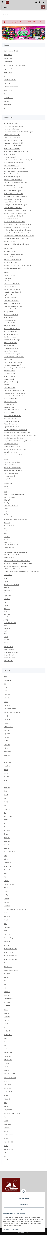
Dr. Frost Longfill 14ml (11, 314)
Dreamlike (7, 787)
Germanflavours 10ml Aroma (13, 470)
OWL (5, 981)
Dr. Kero (6, 780)
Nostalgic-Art (8, 966)
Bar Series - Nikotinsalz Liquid (13, 140)
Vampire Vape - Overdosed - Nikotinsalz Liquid (19, 236)
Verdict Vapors (8, 1135)
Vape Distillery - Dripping (12, 446)
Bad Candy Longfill (10, 286)
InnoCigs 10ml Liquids (11, 257)
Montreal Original (9, 938)
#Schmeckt (7, 680)
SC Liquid (7, 1031)
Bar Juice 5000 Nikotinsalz (12, 137)
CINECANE (7, 741)
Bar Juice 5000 (8, 726)
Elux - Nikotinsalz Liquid (11, 165)
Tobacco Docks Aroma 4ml (12, 415)
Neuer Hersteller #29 (10, 952)
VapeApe (6, 1117)
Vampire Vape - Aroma (11, 479)
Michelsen (7, 927)
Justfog (6, 514)
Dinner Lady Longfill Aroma (12, 309)
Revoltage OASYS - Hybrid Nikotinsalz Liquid (18, 210)
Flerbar (6, 834)
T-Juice (6, 1067)
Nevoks (6, 963)
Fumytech (7, 837)
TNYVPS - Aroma (9, 413)
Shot (5, 1038)
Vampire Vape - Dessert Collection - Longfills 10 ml (20, 435)
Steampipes (7, 593)
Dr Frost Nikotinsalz (10, 157)
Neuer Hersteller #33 (10, 956)
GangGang (7, 841)
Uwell (5, 534)
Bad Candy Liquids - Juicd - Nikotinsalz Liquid (18, 132)
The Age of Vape (9, 407)
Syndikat (6, 1063)
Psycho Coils (8, 628)
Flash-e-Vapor (8, 816)
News (5, 108)
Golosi (6, 859)
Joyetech (6, 511)
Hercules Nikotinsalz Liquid (12, 174)
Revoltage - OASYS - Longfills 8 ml (14, 393)
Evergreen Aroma (9, 326)
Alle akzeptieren (24, 1198)
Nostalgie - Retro (9, 655)
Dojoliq (6, 769)
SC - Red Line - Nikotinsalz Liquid (14, 221)
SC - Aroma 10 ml (9, 476)
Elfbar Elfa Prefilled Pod (11, 555)
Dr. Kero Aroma (9, 317)
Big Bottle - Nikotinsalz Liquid (13, 143)
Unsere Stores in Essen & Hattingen (15, 65)
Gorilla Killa (7, 863)
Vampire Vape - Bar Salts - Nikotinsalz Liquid (18, 233)
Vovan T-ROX (8, 542)
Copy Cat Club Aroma (10, 298)
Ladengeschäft (8, 97)
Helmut (6, 873)
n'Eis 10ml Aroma (9, 373)
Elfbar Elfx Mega (9, 558)
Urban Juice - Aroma (10, 424)
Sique (5, 1045)
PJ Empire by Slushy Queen (12, 382)
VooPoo (6, 539)
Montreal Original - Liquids (12, 260)
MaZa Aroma (8, 359)
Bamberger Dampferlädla (12, 289)
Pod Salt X (7, 1002)
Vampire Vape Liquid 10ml (12, 268)
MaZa (5, 923)
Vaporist (6, 1131)
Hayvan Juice (8, 866)
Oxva (5, 625)
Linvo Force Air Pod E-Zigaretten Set (15, 520)
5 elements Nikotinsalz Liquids (13, 126)
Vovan (5, 1145)
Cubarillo (7, 744)
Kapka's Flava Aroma (10, 351)
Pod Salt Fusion (8, 999)
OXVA (5, 528)
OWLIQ (6, 984)
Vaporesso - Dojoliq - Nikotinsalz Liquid (16, 244)
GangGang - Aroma (10, 337)
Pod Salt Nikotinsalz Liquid (12, 199)
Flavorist (6, 820)
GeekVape (7, 503)
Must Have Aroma (9, 371)
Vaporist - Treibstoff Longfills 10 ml (15, 449)
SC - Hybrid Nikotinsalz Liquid (13, 216)
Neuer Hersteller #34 (10, 959)
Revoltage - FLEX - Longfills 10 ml (14, 390)
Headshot (7, 870)
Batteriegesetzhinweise (11, 87)
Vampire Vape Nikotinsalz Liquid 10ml (16, 238)
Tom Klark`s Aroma (10, 418)
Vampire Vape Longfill (11, 444)
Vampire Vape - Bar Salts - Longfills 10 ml (17, 432)
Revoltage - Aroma (9, 387)
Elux (5, 805)
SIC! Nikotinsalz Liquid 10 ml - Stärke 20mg (17, 224)
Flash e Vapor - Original (11, 584)
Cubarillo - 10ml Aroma (11, 300)
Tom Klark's (7, 1085)
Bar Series (7, 730)
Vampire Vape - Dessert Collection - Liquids (17, 265)
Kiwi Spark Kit (8, 517)
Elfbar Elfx (7, 500)
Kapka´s (6, 902)
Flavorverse (7, 823)
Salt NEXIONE (8, 574)
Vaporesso (7, 536)
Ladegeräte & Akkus (10, 622)
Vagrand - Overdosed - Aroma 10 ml (15, 429)
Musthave (7, 941)
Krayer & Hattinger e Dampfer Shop (15, 909)
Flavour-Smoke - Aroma (11, 334)
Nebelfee (7, 945)
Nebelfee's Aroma (9, 376)
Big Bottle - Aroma (9, 295)
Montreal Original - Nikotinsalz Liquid (16, 182)
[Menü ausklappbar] (2, 1)
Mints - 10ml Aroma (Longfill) (13, 362)
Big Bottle (7, 734)
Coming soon (8, 646)
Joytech (6, 617)
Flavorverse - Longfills (10, 331)
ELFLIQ (6, 802)
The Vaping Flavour (10, 1077)
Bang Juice (7, 716)
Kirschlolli (7, 906)
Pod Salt (6, 995)
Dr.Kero (6, 784)
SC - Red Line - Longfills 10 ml (13, 396)
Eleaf (5, 492)
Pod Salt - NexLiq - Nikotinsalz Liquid (15, 196)
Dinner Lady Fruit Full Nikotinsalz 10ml (16, 151)
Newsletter (7, 105)
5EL (5, 684)
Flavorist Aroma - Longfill (12, 328)
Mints (5, 931)
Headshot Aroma (9, 345)
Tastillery (7, 1070)
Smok (5, 531)
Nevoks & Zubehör (9, 525)
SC (4, 1027)
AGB (5, 76)
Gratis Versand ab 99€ (11, 51)
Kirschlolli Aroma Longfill (12, 354)
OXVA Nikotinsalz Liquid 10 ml (13, 193)
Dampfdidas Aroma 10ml (12, 303)
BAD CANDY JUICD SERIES (12, 284)
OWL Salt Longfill (9, 379)
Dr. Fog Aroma (8, 312)
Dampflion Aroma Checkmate (13, 306)
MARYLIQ (7, 920)
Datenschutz (15, 1229)
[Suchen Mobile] (21, 7)
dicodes (6, 489)
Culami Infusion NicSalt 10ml (13, 146)
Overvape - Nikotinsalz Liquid (13, 188)
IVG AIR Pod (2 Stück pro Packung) (14, 569)
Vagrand (6, 1106)
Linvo (5, 913)
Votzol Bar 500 (8, 1142)
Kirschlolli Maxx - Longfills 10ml (14, 357)
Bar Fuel (6, 723)
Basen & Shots (9, 649)
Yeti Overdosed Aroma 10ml (13, 455)
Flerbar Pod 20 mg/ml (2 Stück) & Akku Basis (18, 563)
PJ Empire (7, 991)
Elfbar (5, 798)
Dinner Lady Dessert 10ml (12, 149)
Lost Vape (7, 522)
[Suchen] (43, 7)
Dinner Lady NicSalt (10, 154)
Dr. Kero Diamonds (10, 320)
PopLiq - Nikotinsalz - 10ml (12, 202)
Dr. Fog (6, 773)
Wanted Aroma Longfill (11, 452)
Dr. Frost (6, 777)
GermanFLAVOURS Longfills (12, 340)
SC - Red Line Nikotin (10, 262)
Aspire (6, 486)
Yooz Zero (7, 1160)
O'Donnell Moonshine (11, 652)
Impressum (6, 1229)
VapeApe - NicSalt (9, 241)
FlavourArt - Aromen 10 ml (12, 468)
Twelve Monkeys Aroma (11, 421)
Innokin (6, 508)
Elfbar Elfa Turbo (9, 497)
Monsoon (7, 934)
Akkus (5, 691)
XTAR (5, 1153)
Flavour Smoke (8, 827)
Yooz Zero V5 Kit (9, 548)
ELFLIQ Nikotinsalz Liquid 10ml (13, 163)
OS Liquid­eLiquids (9, 185)
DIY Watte (7, 608)
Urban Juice (7, 1099)
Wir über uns (8, 660)
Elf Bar (6, 795)
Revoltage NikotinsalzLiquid (12, 207)
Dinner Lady (7, 762)
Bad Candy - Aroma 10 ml (12, 462)
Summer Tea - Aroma (10, 401)
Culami (6, 748)
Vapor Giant (7, 596)
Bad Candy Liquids (10, 709)
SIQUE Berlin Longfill (10, 399)
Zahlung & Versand (10, 80)
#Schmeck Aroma (9, 275)
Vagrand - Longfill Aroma (12, 427)
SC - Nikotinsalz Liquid (11, 219)
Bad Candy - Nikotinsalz (11, 129)
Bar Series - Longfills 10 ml (12, 292)
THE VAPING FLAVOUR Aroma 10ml (15, 410)
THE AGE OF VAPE (9, 1074)
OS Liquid (7, 974)
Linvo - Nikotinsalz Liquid (12, 177)
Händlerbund (8, 54)
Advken (6, 687)
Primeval (6, 385)
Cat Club (6, 737)
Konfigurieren (24, 1204)
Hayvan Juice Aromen (10, 342)
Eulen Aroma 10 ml (10, 465)
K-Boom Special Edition (11, 348)
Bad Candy (7, 705)
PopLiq (6, 1009)
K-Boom (6, 898)
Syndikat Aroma (9, 404)
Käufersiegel (8, 62)
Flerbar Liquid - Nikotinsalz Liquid (14, 168)
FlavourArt (7, 830)
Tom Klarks (7, 1088)
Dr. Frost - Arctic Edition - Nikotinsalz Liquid (18, 160)
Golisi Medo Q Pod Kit (11, 506)
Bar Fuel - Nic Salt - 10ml (12, 134)
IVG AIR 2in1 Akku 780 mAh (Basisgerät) (16, 566)
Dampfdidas (8, 752)
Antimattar (7, 694)
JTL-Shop (27, 1232)
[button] (36, 2)
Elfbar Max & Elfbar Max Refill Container (17, 560)
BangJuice (7, 719)
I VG (5, 877)
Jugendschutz (8, 58)
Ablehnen (24, 1210)
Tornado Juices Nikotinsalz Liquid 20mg (16, 227)
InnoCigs (6, 880)
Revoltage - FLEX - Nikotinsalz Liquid (15, 205)
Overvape (7, 977)
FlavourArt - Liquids (10, 251)
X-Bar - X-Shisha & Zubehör (12, 545)
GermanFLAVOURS (9, 852)
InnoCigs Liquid (9, 884)
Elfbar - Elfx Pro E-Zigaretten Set (14, 494)
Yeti (5, 1156)
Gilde (5, 855)
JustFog (6, 895)
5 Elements (7, 278)
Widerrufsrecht (8, 90)
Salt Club (6, 1024)
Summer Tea (8, 1060)
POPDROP (7, 1006)
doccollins (7, 766)
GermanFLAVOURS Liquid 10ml (13, 254)
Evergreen (7, 809)
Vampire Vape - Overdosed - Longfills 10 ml (17, 441)
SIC (5, 1042)
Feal (5, 812)
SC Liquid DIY (8, 1034)
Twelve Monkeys (9, 1092)
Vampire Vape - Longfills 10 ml (13, 438)
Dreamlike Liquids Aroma (12, 323)
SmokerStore (8, 590)
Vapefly (6, 636)
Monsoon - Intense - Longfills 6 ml (14, 365)
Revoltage (7, 1017)
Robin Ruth (7, 1020)
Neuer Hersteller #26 (10, 949)
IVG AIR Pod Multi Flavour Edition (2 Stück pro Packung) (21, 572)
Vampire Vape (8, 1110)
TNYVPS (6, 1081)
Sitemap (6, 101)
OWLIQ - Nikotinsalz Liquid (12, 191)
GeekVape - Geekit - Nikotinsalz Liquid (16, 171)
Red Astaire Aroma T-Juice (12, 473)
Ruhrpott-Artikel (9, 658)
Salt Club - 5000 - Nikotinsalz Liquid (15, 213)
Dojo (5, 676)
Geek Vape (7, 845)
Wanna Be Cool (8, 1149)
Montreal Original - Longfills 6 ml (14, 368)
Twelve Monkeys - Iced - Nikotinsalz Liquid (17, 230)
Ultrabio (6, 1095)
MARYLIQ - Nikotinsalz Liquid (13, 179)
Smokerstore (8, 1052)
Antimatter (7, 281)
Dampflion (7, 755)
